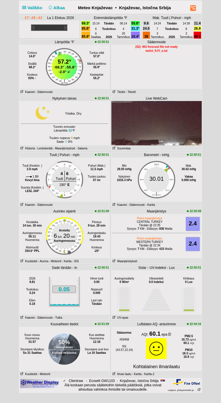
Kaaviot (27, 92)
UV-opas (119, 317)
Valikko (33, 7)
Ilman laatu (121, 374)
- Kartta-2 (148, 374)
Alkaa (56, 7)
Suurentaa (121, 148)
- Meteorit (55, 261)
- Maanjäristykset (64, 148)
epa (166, 334)
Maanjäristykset (124, 261)
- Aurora (43, 261)
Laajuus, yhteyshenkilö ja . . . (184, 390)
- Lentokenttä (44, 148)
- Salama (81, 148)
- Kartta (150, 204)
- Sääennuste (44, 92)
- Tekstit (131, 92)
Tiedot (118, 92)
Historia (27, 148)
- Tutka (58, 317)
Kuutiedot (28, 261)
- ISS (75, 261)
